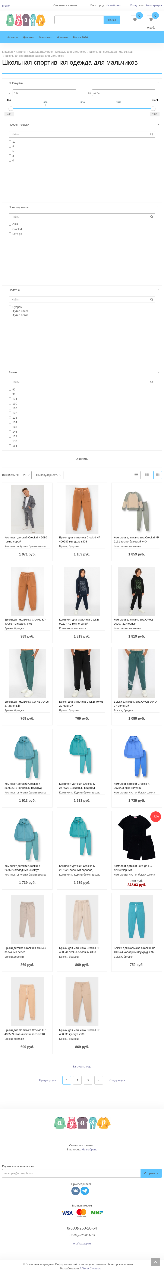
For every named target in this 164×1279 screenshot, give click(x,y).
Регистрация (154, 5)
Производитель (19, 213)
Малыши (12, 43)
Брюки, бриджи (69, 552)
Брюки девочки (14, 963)
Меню (6, 5)
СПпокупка (16, 89)
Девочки (28, 43)
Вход (133, 5)
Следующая (117, 1086)
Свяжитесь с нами (81, 1151)
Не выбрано (113, 5)
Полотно (14, 296)
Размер (13, 378)
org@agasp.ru (82, 1249)
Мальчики (45, 43)
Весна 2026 (80, 43)
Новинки (62, 43)
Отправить (151, 1179)
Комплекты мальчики (127, 552)
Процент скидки (19, 131)
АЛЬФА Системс (90, 1274)
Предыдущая (47, 1086)
